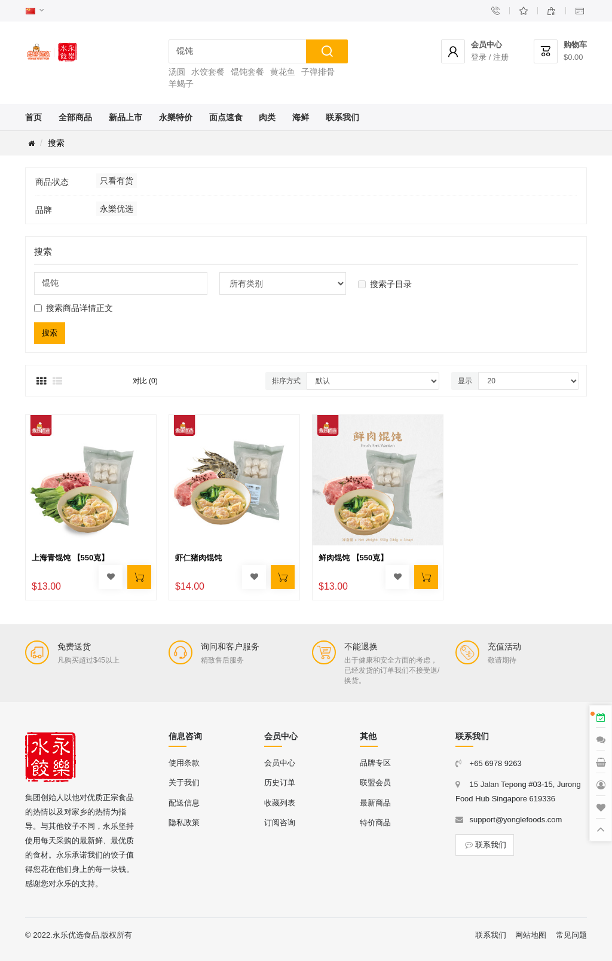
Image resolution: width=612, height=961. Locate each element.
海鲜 (300, 117)
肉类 (267, 117)
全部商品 (75, 117)
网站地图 (530, 935)
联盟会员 (375, 782)
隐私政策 (184, 822)
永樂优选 (116, 208)
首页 (33, 117)
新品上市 (125, 117)
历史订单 (279, 782)
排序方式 (286, 381)
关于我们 (184, 782)
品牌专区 (375, 762)
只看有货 (116, 180)
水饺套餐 (208, 72)
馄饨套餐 (247, 72)
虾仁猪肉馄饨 (198, 557)
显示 (465, 381)
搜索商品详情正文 (73, 308)
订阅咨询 (279, 822)
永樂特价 (175, 117)
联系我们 (342, 117)
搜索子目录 (385, 284)
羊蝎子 (181, 84)
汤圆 (177, 72)
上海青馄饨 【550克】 (70, 557)
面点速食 (226, 117)
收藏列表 (279, 802)
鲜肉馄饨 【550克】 (353, 557)
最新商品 (375, 802)
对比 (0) (145, 381)
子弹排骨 (318, 72)
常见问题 (571, 935)
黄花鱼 (282, 72)
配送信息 (184, 802)
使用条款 (184, 762)
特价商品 (375, 822)
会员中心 (279, 762)
